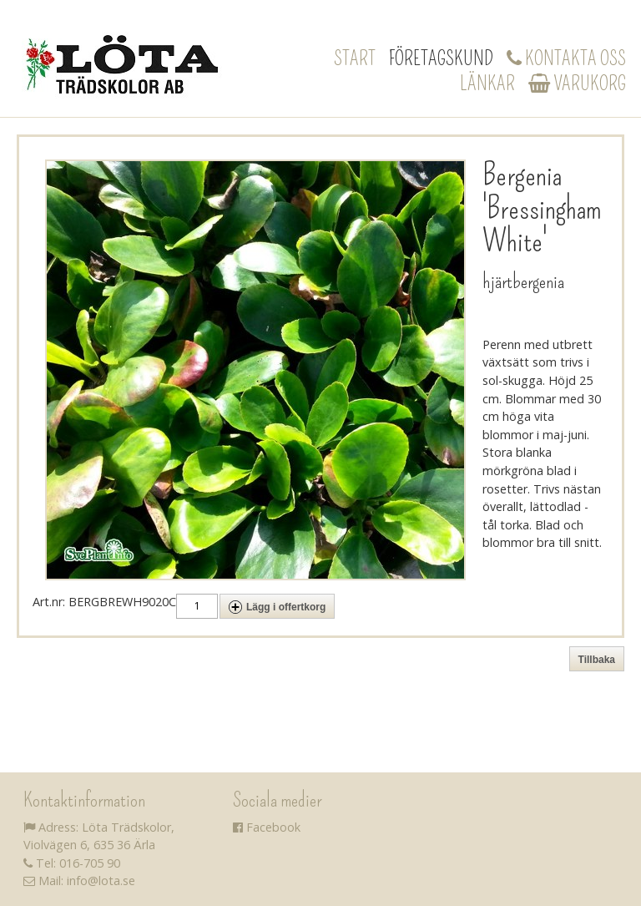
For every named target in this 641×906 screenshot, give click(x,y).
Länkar (487, 83)
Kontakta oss (566, 58)
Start (355, 58)
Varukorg (577, 83)
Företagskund (441, 58)
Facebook (266, 827)
